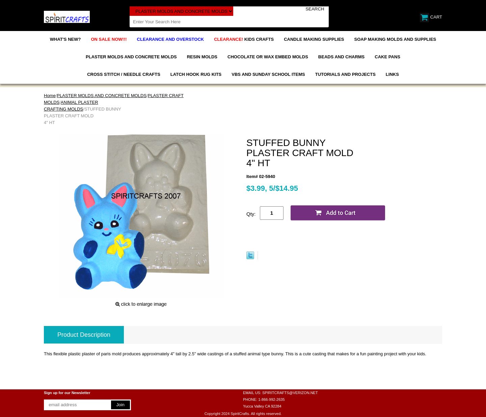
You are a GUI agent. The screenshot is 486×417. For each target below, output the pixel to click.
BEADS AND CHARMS (341, 56)
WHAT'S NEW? (65, 39)
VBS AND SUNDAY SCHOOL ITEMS (268, 74)
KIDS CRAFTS (244, 39)
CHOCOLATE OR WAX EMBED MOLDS (267, 56)
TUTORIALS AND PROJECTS (345, 74)
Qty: (251, 214)
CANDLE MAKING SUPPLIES (314, 39)
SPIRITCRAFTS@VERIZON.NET (290, 393)
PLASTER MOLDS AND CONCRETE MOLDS (131, 56)
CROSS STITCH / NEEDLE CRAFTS (123, 74)
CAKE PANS (387, 56)
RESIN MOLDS (202, 56)
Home (50, 95)
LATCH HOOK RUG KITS (195, 74)
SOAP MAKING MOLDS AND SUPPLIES (395, 39)
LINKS (392, 74)
